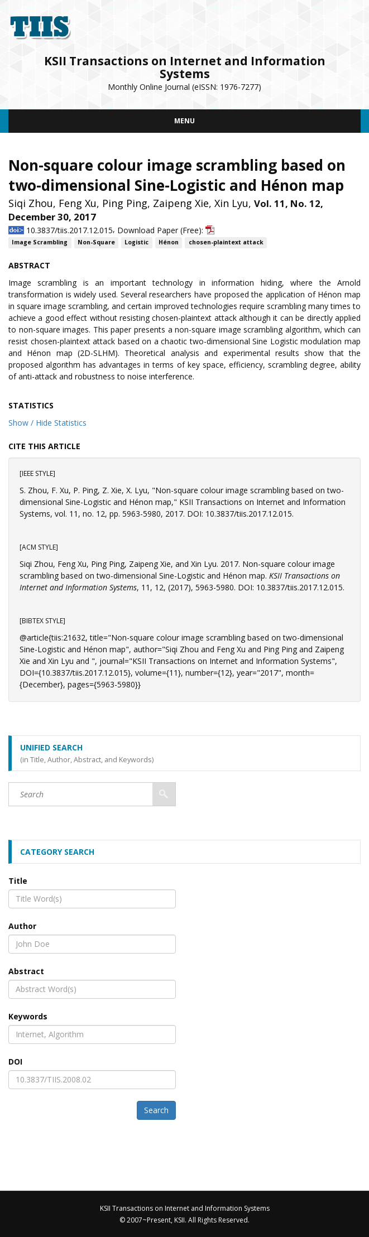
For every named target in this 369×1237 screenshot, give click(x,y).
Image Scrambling (40, 243)
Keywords (27, 1016)
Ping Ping (124, 203)
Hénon (169, 243)
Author (22, 926)
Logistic (136, 243)
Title (17, 880)
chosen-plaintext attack (226, 243)
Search (156, 1110)
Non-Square (96, 243)
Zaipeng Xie (181, 203)
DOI (15, 1061)
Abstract (26, 971)
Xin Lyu (231, 203)
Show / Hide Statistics (47, 422)
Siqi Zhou (30, 203)
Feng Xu (78, 203)
